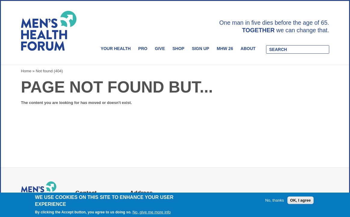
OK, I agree (300, 200)
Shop (178, 48)
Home (26, 71)
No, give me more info (151, 212)
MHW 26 (225, 48)
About (248, 48)
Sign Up (200, 48)
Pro (142, 48)
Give (160, 48)
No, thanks (274, 200)
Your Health (116, 48)
